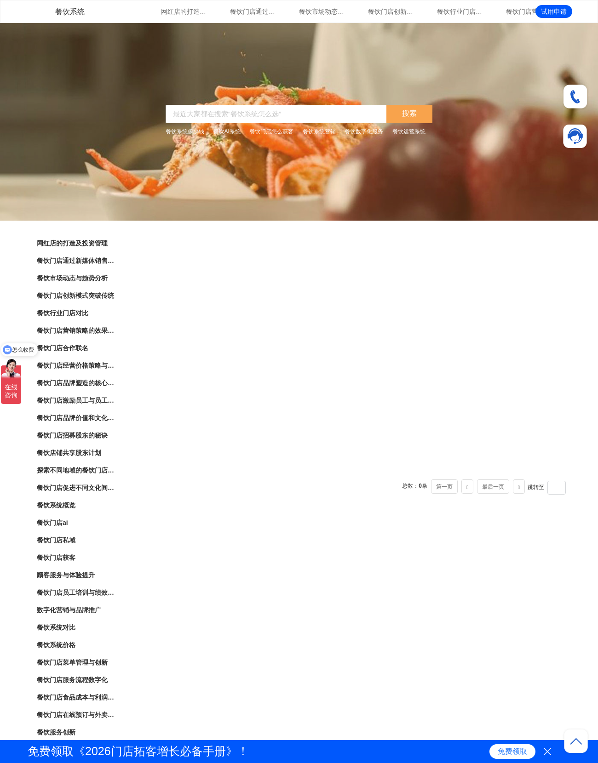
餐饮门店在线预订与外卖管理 (76, 714)
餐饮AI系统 (226, 131)
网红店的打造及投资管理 (184, 11)
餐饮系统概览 (56, 505)
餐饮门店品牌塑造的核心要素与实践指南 (76, 383)
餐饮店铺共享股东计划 (69, 452)
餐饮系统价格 (56, 645)
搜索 (409, 113)
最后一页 (493, 487)
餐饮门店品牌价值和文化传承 (76, 417)
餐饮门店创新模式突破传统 (391, 11)
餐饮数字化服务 (364, 131)
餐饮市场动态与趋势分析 (322, 11)
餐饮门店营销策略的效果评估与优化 (529, 11)
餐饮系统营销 (319, 131)
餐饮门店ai (52, 522)
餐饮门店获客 (56, 557)
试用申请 (554, 11)
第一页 (444, 487)
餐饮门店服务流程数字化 (72, 679)
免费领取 (512, 751)
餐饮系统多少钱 (185, 131)
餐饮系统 (70, 12)
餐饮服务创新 (56, 732)
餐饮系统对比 (56, 627)
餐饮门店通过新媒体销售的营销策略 (253, 11)
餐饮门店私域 (56, 540)
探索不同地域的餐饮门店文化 (76, 470)
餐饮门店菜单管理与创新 (72, 662)
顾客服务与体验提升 (66, 575)
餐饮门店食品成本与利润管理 (76, 697)
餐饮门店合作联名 (62, 348)
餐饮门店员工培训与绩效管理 (76, 592)
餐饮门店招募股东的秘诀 (72, 435)
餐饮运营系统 (409, 131)
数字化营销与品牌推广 (69, 610)
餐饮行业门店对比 (460, 11)
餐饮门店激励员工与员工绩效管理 (76, 400)
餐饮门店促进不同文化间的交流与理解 (76, 487)
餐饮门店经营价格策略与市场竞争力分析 (76, 365)
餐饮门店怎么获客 (271, 131)
